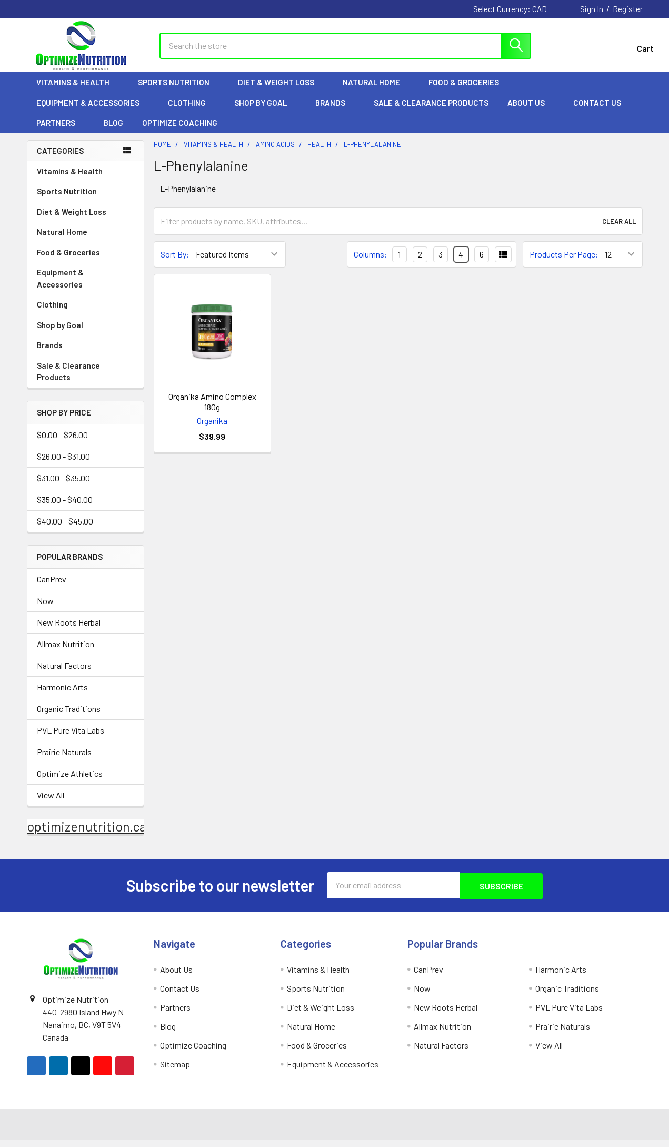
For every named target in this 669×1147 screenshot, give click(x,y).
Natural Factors (64, 674)
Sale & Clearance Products (431, 111)
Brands (335, 111)
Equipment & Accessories (92, 111)
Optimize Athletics (70, 782)
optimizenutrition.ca (86, 835)
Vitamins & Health (77, 91)
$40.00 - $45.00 (65, 530)
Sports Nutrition (178, 91)
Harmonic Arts (62, 695)
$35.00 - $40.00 (65, 508)
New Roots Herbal (69, 631)
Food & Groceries (468, 91)
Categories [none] (60, 159)
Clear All (619, 229)
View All (50, 803)
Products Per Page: (564, 263)
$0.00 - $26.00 (62, 444)
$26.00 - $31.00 (63, 465)
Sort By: (175, 263)
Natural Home (376, 91)
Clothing (191, 111)
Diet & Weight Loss (281, 91)
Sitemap (175, 1071)
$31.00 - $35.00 (63, 487)
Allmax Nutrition (65, 652)
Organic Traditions (69, 717)
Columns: (370, 263)
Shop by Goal (265, 111)
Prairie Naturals (64, 760)
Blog (113, 131)
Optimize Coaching (179, 131)
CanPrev (51, 587)
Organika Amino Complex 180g (212, 410)
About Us (530, 111)
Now (45, 609)
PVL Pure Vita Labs (70, 739)
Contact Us (597, 111)
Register (628, 9)
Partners (60, 131)
